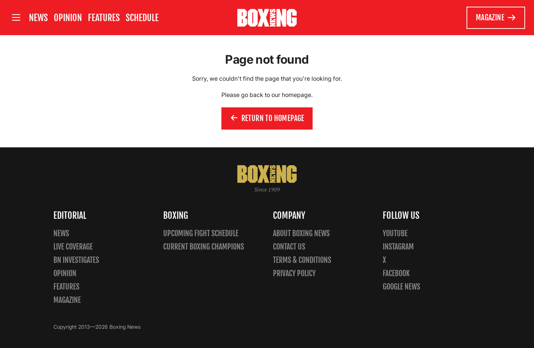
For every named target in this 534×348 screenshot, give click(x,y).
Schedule (142, 17)
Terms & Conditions (302, 260)
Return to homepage (267, 118)
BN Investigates (76, 260)
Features (104, 17)
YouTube (395, 233)
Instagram (398, 246)
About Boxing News (301, 233)
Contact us (289, 246)
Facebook (396, 273)
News (38, 17)
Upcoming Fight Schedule (200, 233)
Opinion (68, 17)
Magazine (496, 18)
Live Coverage (73, 246)
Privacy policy (294, 273)
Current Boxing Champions (203, 246)
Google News (401, 286)
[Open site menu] (16, 17)
